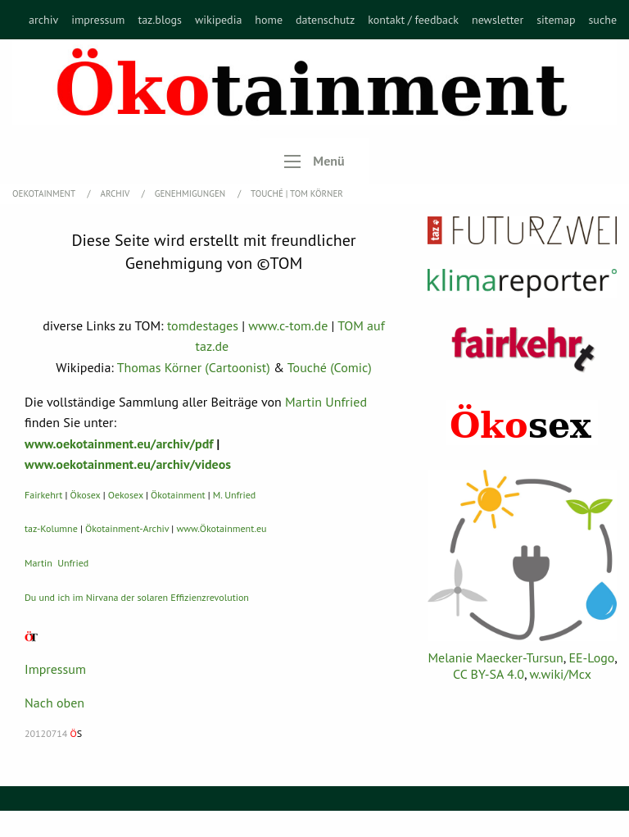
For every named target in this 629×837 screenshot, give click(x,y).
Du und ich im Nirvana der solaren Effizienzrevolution (137, 597)
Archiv (116, 193)
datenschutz (325, 19)
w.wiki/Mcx (560, 674)
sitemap (555, 19)
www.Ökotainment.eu (221, 528)
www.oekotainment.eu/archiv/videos (128, 464)
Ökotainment (178, 495)
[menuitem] (43, 19)
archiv (43, 19)
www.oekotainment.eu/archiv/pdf (119, 443)
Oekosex (125, 495)
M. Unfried (234, 495)
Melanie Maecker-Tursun (495, 657)
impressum (97, 19)
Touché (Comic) (329, 367)
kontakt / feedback (413, 19)
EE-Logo (591, 657)
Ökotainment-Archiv (127, 528)
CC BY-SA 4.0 (488, 674)
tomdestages (202, 325)
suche (602, 19)
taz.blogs (160, 19)
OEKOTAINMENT (45, 193)
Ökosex (85, 495)
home (269, 19)
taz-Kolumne (51, 528)
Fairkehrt (43, 495)
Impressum (55, 669)
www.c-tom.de (288, 325)
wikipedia (218, 19)
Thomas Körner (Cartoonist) (193, 367)
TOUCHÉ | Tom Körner (297, 193)
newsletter (497, 19)
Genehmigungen (192, 193)
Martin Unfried (326, 401)
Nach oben (54, 702)
